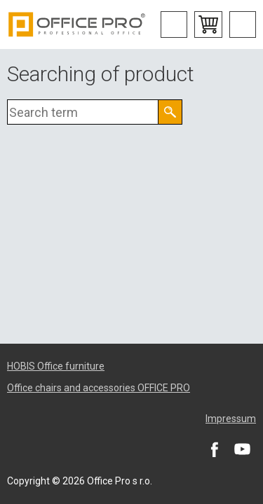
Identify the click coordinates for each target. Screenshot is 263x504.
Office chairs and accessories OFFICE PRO (98, 387)
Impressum (230, 418)
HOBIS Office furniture (55, 366)
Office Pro (77, 24)
